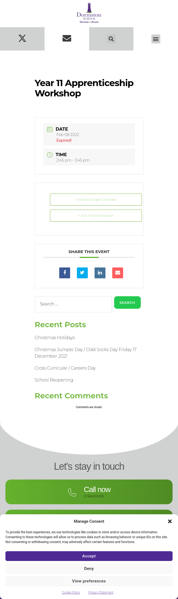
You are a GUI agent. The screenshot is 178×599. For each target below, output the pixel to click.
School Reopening (54, 380)
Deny (89, 568)
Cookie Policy (71, 592)
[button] (170, 521)
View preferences (89, 581)
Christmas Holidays (55, 337)
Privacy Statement (101, 592)
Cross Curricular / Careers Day (65, 368)
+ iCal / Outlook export (95, 215)
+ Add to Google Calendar (95, 199)
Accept (89, 556)
